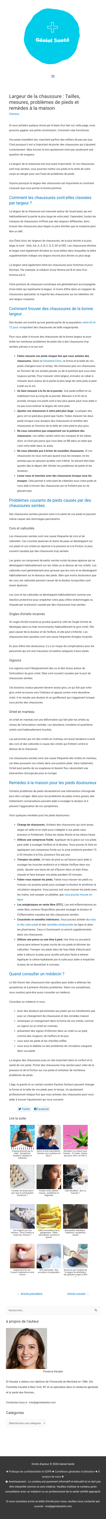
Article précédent (29, 1294)
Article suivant (78, 1294)
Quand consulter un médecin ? (36, 974)
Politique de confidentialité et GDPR (30, 1471)
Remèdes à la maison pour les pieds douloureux (52, 782)
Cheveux (14, 113)
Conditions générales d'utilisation (75, 1471)
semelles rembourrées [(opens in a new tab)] (60, 924)
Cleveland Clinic (52, 361)
